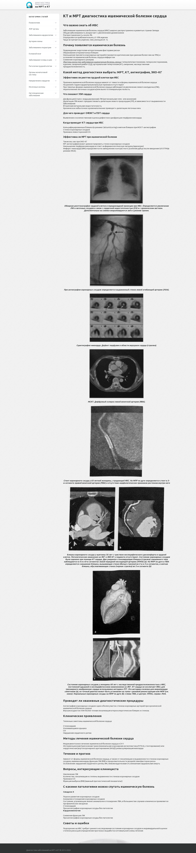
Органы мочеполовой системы (38, 73)
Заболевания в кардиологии (41, 35)
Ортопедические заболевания (36, 94)
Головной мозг (35, 54)
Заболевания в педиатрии (40, 48)
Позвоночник (34, 23)
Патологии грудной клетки (40, 66)
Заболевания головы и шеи (40, 60)
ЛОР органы (34, 29)
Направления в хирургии (39, 81)
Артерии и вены (35, 41)
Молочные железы (37, 87)
